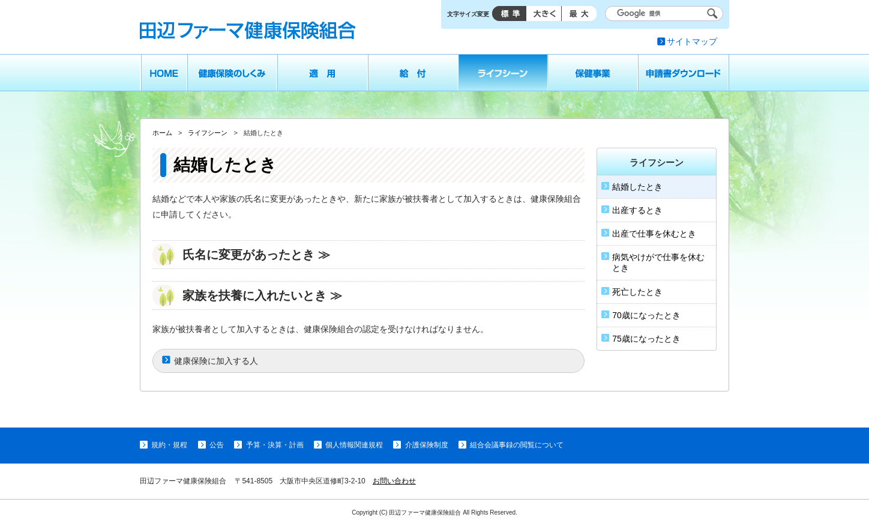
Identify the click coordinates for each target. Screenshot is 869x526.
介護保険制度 (426, 445)
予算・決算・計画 (275, 445)
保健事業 (594, 73)
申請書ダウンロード (684, 73)
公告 (216, 445)
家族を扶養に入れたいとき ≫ (262, 295)
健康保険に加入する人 (216, 361)
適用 (322, 73)
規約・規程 (169, 445)
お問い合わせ (394, 481)
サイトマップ (692, 41)
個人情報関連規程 (354, 445)
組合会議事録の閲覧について (517, 445)
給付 (413, 73)
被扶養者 (421, 199)
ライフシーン (504, 73)
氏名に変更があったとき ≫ (256, 254)
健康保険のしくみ (232, 73)
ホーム (163, 73)
